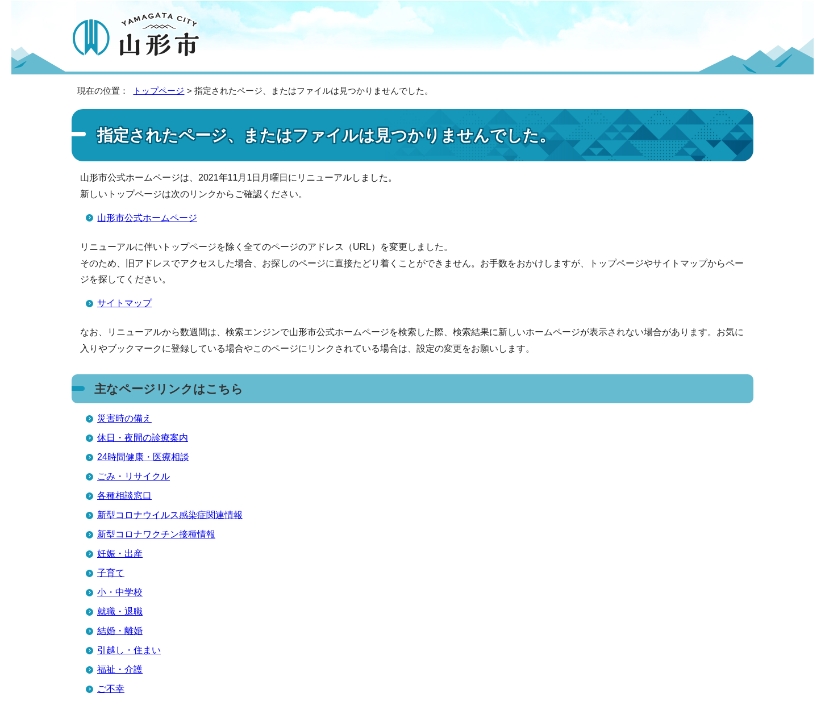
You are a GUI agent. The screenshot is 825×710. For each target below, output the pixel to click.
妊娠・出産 (120, 553)
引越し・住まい (129, 650)
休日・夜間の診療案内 (142, 437)
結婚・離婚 (120, 631)
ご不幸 (110, 689)
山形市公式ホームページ (147, 218)
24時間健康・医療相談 (143, 457)
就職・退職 (120, 611)
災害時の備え (124, 418)
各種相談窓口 (124, 495)
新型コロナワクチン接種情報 (156, 534)
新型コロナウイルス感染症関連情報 (170, 515)
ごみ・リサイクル (133, 476)
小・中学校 (120, 592)
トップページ (158, 90)
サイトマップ (124, 303)
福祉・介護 (120, 669)
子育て (110, 573)
